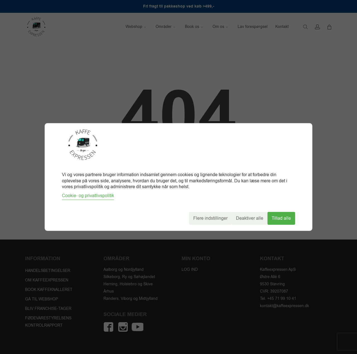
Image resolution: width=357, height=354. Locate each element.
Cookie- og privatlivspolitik (88, 196)
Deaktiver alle (249, 218)
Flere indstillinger (210, 218)
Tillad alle (281, 218)
